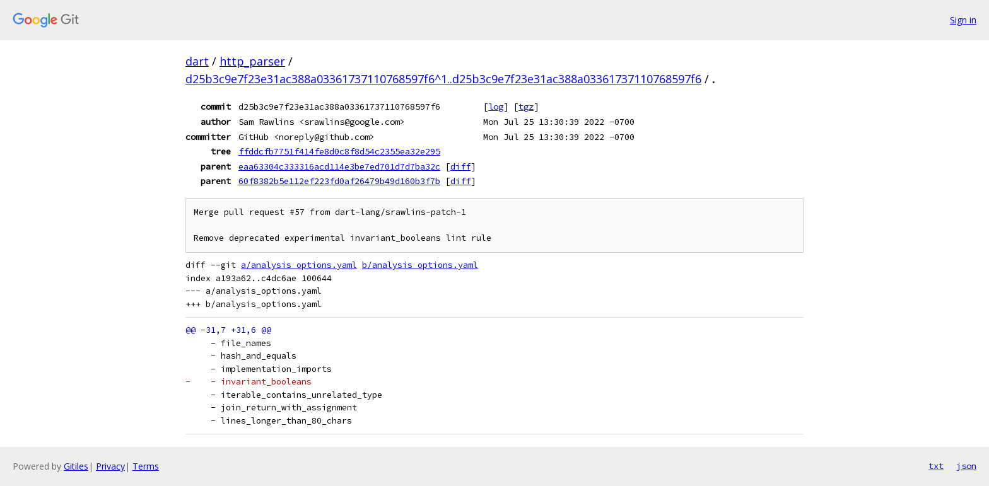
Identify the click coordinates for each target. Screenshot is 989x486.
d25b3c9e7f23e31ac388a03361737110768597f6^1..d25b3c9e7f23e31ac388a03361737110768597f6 (443, 78)
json (966, 466)
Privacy (110, 466)
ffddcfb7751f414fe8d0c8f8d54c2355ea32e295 (339, 151)
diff (460, 166)
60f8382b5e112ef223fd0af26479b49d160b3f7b (339, 181)
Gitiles (76, 466)
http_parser (252, 61)
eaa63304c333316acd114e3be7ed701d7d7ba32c (339, 166)
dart (197, 61)
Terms (145, 466)
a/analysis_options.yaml (299, 265)
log (495, 106)
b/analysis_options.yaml (420, 265)
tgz (526, 106)
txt (936, 466)
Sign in (963, 20)
